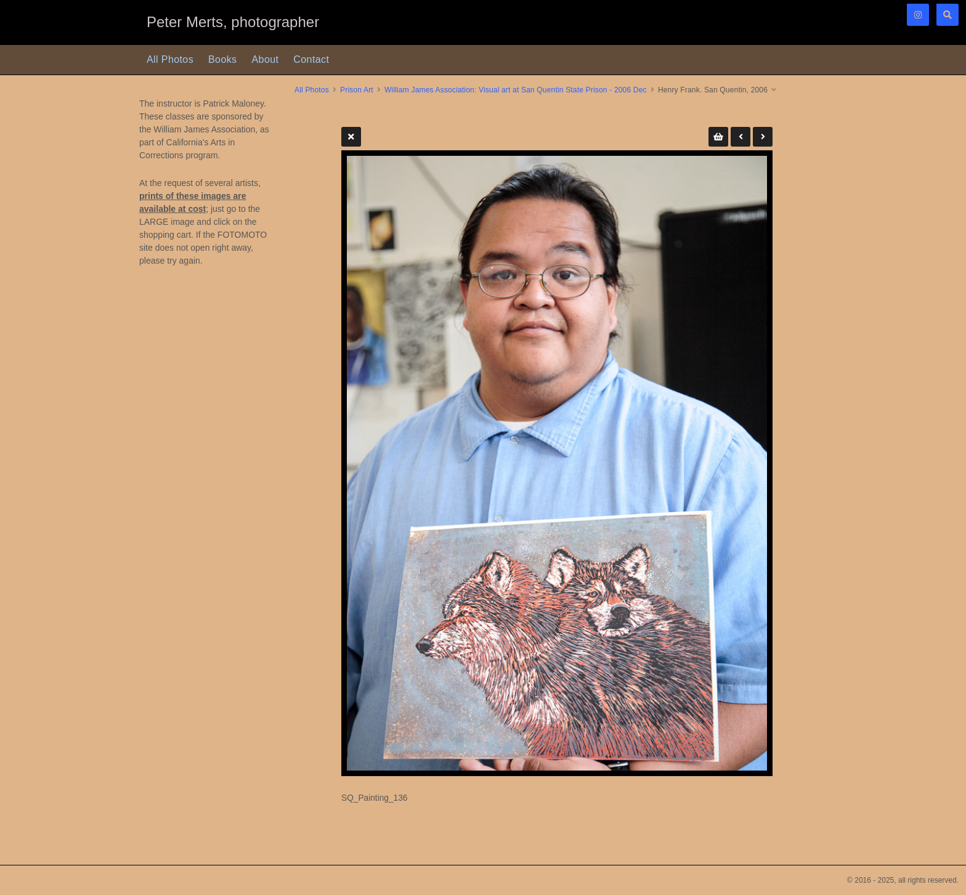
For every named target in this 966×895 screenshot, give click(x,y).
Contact (311, 59)
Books (222, 59)
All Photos (170, 59)
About (265, 59)
